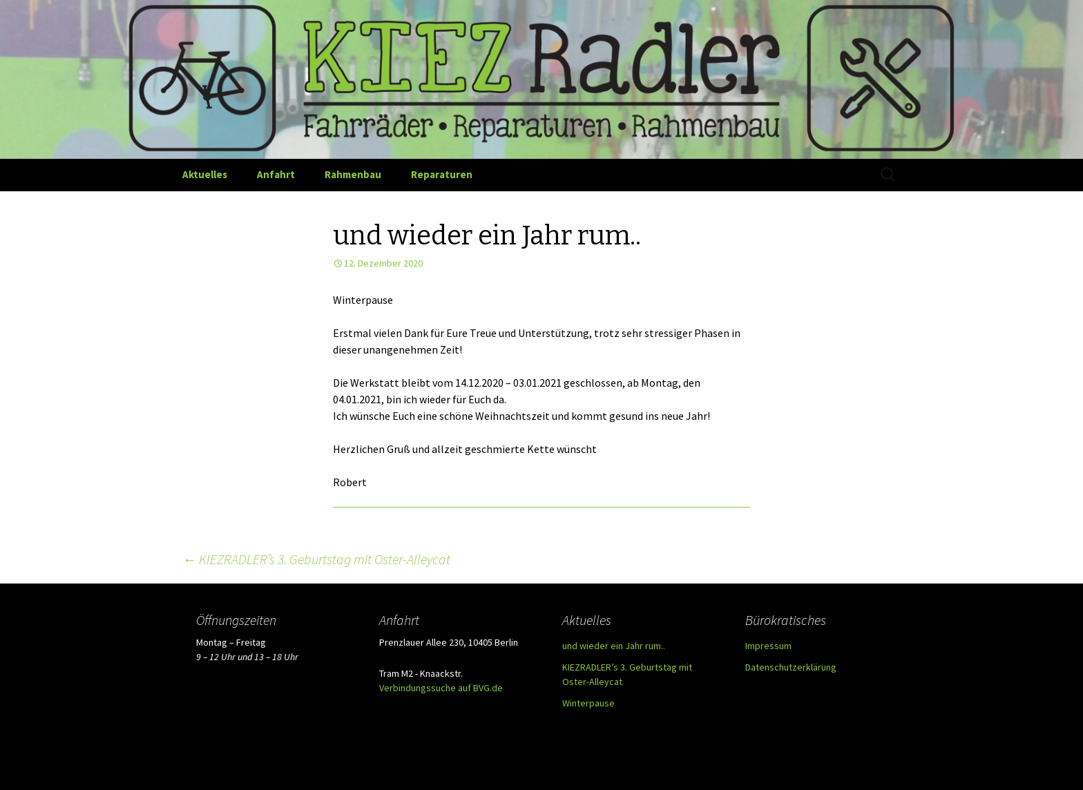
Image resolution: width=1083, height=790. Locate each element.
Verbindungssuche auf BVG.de (441, 688)
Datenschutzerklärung (790, 667)
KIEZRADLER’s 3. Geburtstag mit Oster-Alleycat (316, 559)
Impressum (768, 645)
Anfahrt (276, 174)
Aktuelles (204, 174)
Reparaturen (441, 174)
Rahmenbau (353, 174)
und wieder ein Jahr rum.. (613, 645)
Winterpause (588, 703)
